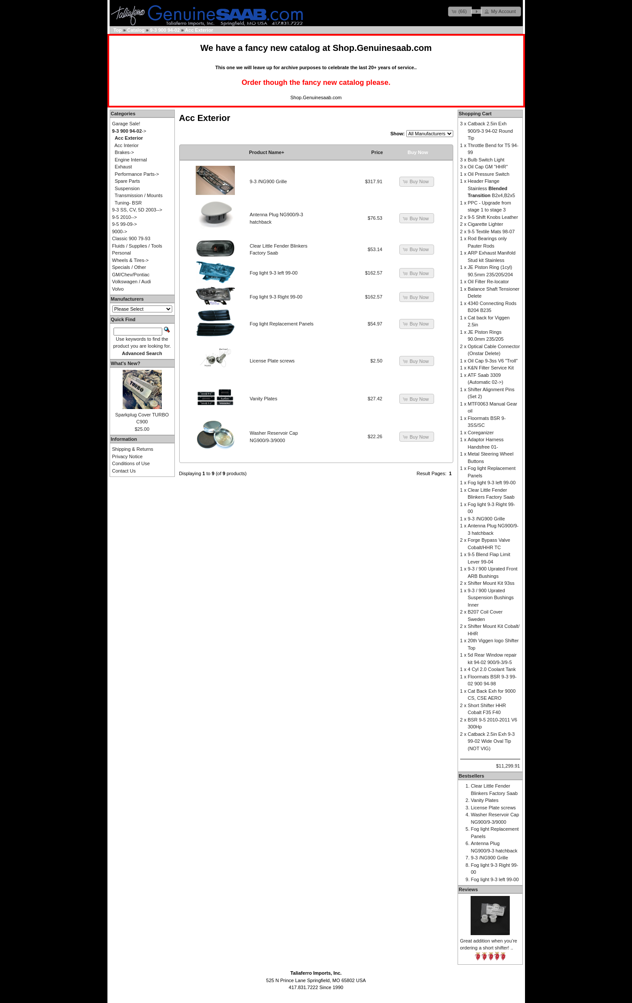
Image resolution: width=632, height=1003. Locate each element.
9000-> (119, 231)
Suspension (127, 188)
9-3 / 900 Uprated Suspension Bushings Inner (491, 597)
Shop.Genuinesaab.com (382, 48)
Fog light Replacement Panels (282, 323)
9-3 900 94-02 (165, 30)
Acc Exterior (199, 30)
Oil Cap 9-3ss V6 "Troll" (493, 360)
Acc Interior (126, 145)
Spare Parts (127, 181)
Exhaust (123, 166)
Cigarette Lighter (485, 224)
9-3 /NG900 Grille (268, 181)
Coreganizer (481, 432)
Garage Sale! (126, 123)
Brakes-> (124, 152)
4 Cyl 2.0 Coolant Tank (491, 669)
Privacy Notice (127, 456)
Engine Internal (131, 159)
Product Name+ (266, 152)
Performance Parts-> (137, 174)
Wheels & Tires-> (130, 260)
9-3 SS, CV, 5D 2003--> (137, 209)
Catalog (135, 30)
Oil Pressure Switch (488, 174)
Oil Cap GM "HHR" (488, 166)
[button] (460, 12)
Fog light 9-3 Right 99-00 (276, 296)
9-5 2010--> (124, 217)
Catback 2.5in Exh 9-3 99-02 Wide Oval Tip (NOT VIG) (491, 741)
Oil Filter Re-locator (488, 281)
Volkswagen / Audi (131, 281)
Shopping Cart (475, 113)
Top (118, 30)
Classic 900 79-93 (131, 238)
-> (129, 131)
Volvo (118, 289)
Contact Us (124, 470)
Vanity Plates (263, 398)
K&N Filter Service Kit (491, 367)
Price (377, 152)
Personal (121, 252)
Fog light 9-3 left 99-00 (274, 272)
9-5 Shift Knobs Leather (493, 217)
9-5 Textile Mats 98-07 (491, 231)
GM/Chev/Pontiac (131, 274)
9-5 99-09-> (124, 224)
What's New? (125, 363)
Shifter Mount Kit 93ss (491, 583)
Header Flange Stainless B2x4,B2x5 (491, 188)
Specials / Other (129, 267)
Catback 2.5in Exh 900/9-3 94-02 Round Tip (490, 131)
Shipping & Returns (133, 449)
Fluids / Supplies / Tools (137, 245)
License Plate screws (272, 360)
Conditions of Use (131, 463)
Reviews (468, 889)
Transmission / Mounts (138, 195)
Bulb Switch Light (486, 159)
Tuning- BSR (128, 202)
